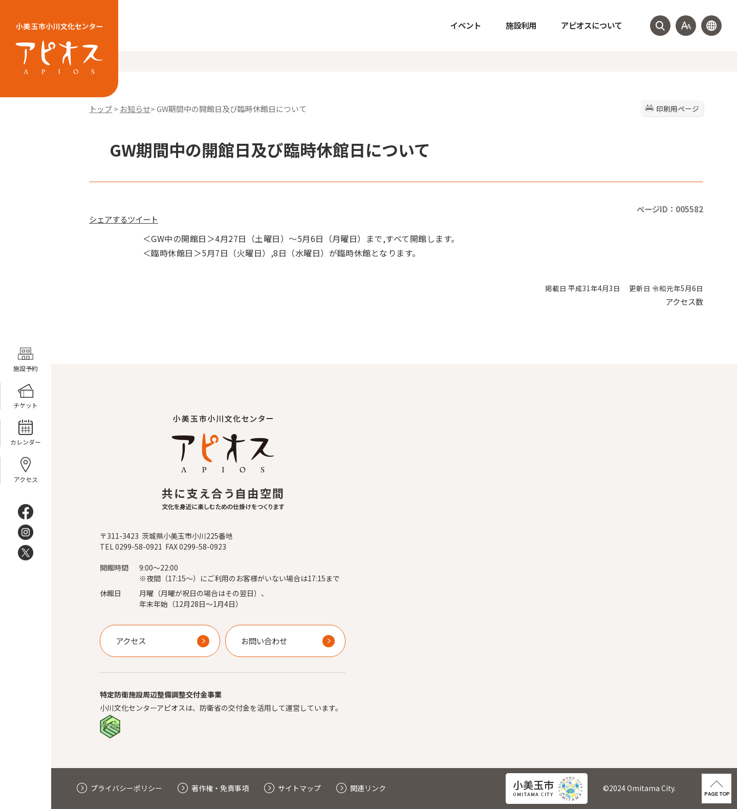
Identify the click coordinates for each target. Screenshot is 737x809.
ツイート (142, 219)
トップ (100, 108)
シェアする (108, 219)
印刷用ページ (677, 108)
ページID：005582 (670, 208)
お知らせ (135, 108)
